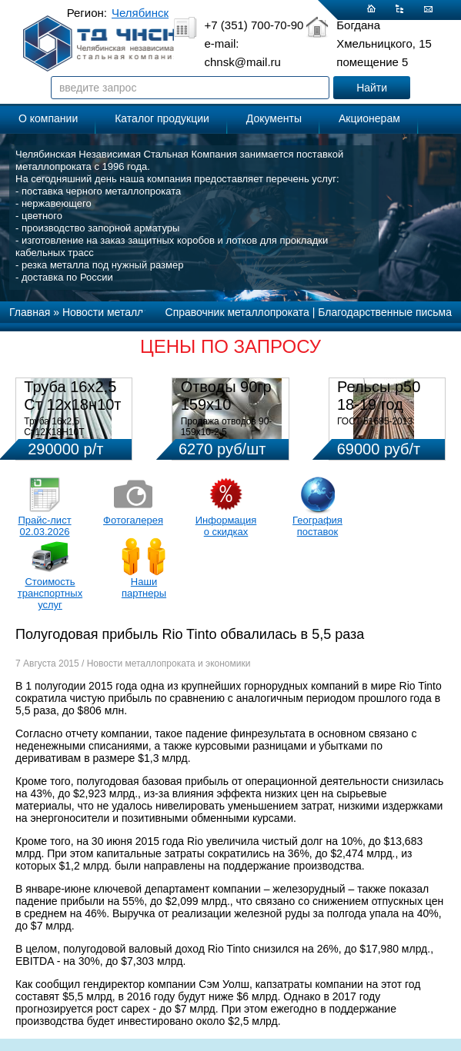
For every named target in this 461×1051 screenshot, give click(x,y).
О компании (48, 118)
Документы (274, 118)
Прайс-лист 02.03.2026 (44, 525)
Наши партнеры (144, 587)
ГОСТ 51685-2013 (375, 421)
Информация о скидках (226, 525)
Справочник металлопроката (237, 312)
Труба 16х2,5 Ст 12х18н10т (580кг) (72, 404)
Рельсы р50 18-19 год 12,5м (378, 404)
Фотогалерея (133, 520)
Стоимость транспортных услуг (50, 593)
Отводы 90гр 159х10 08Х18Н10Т (226, 404)
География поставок (317, 525)
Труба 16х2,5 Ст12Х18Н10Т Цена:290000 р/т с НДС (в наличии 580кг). (73, 437)
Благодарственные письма (385, 312)
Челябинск (140, 12)
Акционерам (369, 118)
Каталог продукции (162, 118)
